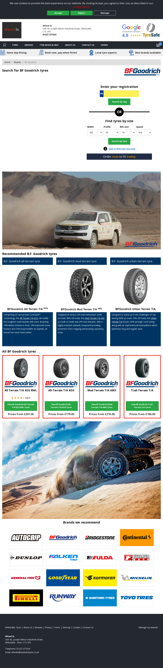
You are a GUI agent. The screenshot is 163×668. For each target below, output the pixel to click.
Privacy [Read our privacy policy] (48, 627)
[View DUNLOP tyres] (26, 557)
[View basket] (158, 45)
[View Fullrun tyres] (137, 557)
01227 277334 (49, 34)
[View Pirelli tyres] (26, 597)
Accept (58, 13)
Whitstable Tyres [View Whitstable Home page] (13, 627)
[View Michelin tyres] (137, 577)
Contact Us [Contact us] (88, 45)
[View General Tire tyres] (26, 577)
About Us (70, 45)
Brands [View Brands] (17, 62)
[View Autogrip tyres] (26, 537)
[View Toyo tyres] (137, 597)
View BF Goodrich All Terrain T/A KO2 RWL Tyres (20, 406)
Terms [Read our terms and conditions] (57, 627)
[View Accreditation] (152, 30)
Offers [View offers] (104, 45)
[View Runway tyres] (63, 597)
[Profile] (111, 132)
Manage (105, 13)
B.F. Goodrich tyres (42, 254)
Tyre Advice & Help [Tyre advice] (49, 45)
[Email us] (25, 652)
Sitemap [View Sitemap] (66, 627)
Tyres (15, 45)
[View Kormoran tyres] (100, 577)
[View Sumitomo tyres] (100, 597)
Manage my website (148, 627)
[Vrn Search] (119, 93)
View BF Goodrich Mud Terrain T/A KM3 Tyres (102, 406)
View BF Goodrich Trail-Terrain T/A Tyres (142, 406)
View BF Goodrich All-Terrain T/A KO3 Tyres (61, 406)
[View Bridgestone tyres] (100, 537)
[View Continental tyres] (137, 537)
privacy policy (81, 6)
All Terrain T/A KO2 (29, 318)
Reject (81, 13)
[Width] (94, 132)
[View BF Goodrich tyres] (63, 537)
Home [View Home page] (7, 62)
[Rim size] (127, 132)
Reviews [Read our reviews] (39, 627)
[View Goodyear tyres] (63, 577)
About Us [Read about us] (27, 627)
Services (29, 45)
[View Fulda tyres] (100, 557)
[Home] (4, 45)
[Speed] (143, 132)
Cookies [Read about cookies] (76, 627)
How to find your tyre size (122, 148)
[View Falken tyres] (63, 557)
